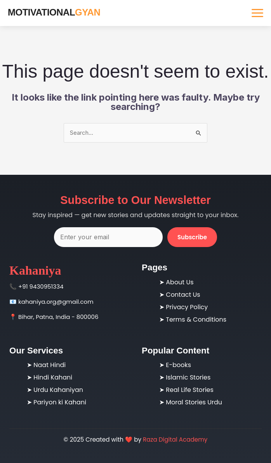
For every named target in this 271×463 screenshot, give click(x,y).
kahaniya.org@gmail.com (56, 302)
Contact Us (183, 294)
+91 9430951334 (40, 286)
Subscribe (192, 237)
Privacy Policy (187, 307)
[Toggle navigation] (257, 13)
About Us (179, 282)
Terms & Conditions (196, 319)
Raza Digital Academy (175, 439)
